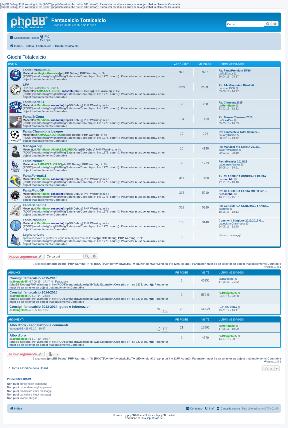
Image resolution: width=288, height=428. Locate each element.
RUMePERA (229, 307)
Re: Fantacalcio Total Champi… (239, 132)
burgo (225, 208)
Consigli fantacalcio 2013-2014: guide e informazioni (51, 306)
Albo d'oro (18, 335)
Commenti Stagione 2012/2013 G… (241, 220)
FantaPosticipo (35, 220)
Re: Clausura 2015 (230, 102)
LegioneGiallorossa (233, 223)
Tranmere (227, 278)
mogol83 (18, 328)
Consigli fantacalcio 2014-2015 (33, 292)
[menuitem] (44, 36)
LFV (26, 84)
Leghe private (33, 234)
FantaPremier (33, 161)
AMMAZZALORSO (49, 91)
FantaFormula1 (35, 176)
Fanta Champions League (43, 131)
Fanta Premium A (36, 70)
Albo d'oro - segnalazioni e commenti (39, 325)
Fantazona (61, 281)
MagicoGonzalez (48, 73)
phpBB (131, 415)
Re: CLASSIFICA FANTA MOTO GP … (243, 191)
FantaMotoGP (33, 190)
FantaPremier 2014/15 (233, 161)
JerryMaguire (230, 149)
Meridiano (43, 105)
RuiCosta (227, 73)
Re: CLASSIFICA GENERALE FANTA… (244, 176)
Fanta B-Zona (33, 116)
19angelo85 (20, 281)
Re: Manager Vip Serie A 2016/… (240, 146)
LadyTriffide (229, 135)
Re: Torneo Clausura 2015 (235, 117)
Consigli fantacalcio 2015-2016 (33, 278)
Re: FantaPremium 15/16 (235, 70)
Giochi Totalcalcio (26, 57)
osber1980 (228, 88)
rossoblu (67, 91)
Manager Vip (32, 146)
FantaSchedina (34, 205)
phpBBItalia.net (154, 418)
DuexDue (227, 120)
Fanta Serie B (33, 102)
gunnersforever (231, 164)
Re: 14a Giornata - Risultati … (238, 85)
